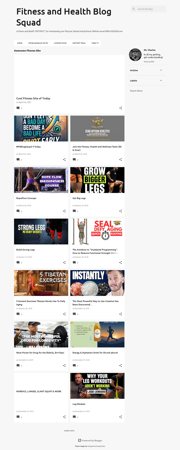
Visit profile (149, 61)
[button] (120, 108)
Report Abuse (136, 91)
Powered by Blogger (90, 440)
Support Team (78, 43)
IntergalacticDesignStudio (96, 446)
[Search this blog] (151, 9)
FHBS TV (94, 43)
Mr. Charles (149, 49)
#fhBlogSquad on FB (37, 43)
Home (18, 43)
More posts (69, 431)
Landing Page (59, 43)
